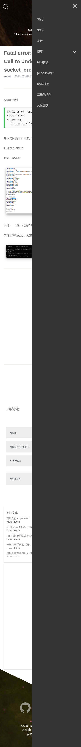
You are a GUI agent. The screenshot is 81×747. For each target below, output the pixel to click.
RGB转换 (43, 83)
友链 (40, 40)
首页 (40, 19)
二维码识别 (44, 94)
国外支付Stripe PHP (17, 518)
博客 (40, 51)
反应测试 (42, 105)
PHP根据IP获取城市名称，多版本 (25, 535)
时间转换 (42, 62)
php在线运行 (45, 73)
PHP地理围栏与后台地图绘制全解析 (26, 553)
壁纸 (40, 30)
